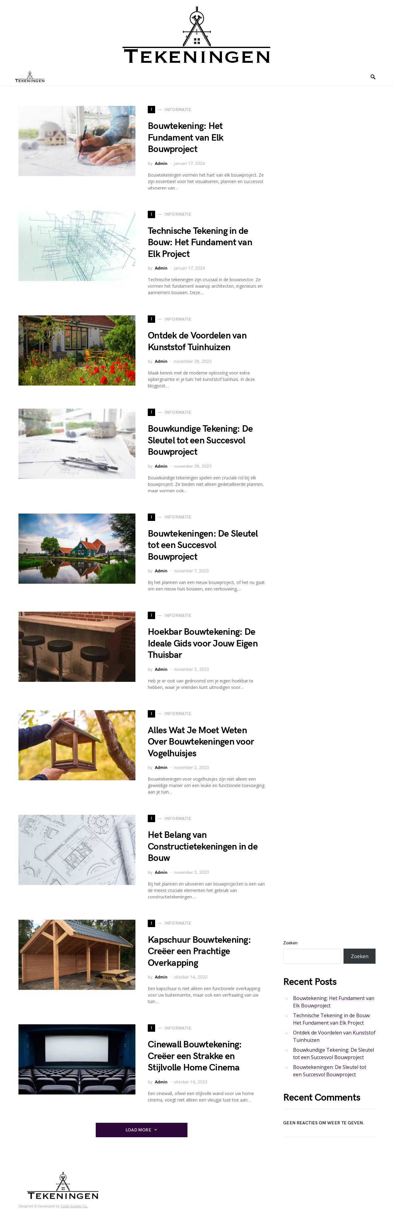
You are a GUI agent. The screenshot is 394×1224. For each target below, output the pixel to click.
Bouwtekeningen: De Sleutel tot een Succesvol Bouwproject (203, 545)
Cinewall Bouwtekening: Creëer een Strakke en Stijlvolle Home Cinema (195, 1056)
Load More (138, 1130)
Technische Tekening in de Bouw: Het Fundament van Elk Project (200, 243)
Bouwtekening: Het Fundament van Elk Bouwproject (185, 138)
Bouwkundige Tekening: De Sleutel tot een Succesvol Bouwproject (200, 440)
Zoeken (290, 943)
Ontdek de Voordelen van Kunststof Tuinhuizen (197, 341)
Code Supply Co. (74, 1206)
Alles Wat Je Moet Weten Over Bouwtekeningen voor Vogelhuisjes (201, 742)
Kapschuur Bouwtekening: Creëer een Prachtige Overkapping (199, 951)
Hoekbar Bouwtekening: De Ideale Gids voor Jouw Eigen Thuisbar (203, 643)
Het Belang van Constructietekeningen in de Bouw (203, 847)
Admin (161, 163)
